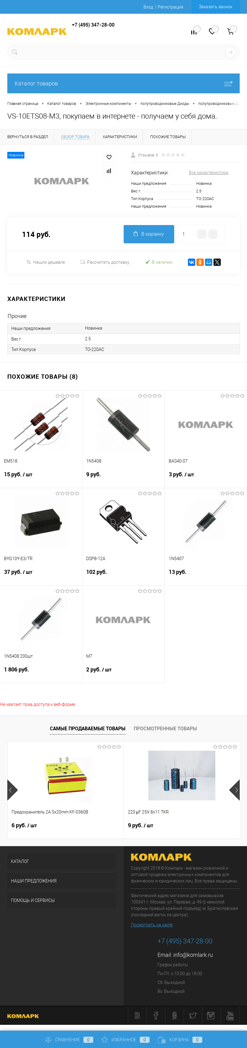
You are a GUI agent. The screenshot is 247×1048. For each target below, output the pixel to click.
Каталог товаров (123, 83)
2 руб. (123, 673)
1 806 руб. (41, 673)
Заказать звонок (215, 6)
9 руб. (123, 478)
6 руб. (24, 825)
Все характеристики (208, 172)
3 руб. (206, 478)
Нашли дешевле (45, 262)
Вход (148, 7)
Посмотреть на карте (152, 924)
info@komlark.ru (193, 955)
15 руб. (41, 478)
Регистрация (170, 7)
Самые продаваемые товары (87, 728)
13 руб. (206, 575)
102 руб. (123, 575)
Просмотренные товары (165, 728)
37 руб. (41, 576)
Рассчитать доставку (104, 262)
